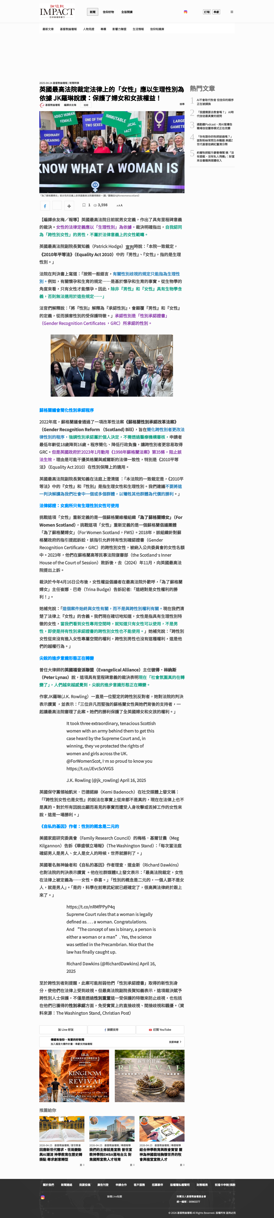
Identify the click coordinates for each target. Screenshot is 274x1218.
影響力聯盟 (119, 29)
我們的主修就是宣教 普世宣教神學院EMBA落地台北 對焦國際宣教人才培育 (110, 1154)
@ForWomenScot (83, 761)
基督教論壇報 (68, 29)
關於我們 (48, 1185)
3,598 (100, 204)
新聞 (92, 12)
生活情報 (138, 29)
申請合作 (121, 1185)
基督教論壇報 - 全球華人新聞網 (57, 11)
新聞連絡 (66, 1185)
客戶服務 (139, 1185)
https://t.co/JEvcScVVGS (89, 768)
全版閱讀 (126, 12)
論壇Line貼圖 (114, 1196)
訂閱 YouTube (160, 1029)
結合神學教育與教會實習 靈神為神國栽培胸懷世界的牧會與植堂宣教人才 (160, 1154)
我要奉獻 (175, 1042)
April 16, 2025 (133, 780)
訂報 (207, 12)
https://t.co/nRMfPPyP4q (90, 907)
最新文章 (48, 29)
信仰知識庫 (157, 29)
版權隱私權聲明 (180, 1185)
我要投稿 (84, 1185)
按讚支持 (111, 1029)
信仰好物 (108, 12)
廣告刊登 (103, 1185)
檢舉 (182, 104)
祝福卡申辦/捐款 (225, 1185)
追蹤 (86, 105)
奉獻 (216, 12)
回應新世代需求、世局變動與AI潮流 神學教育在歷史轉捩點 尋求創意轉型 (60, 1154)
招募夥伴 (157, 1185)
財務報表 (202, 1185)
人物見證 (88, 29)
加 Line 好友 (63, 1029)
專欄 (103, 29)
